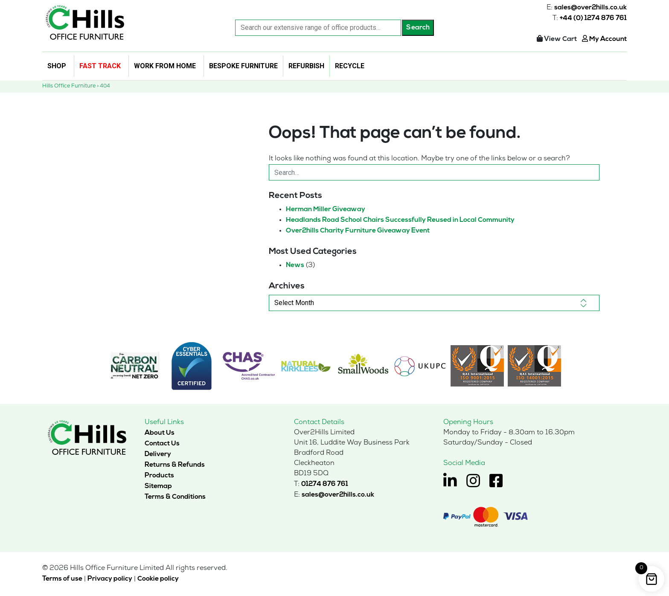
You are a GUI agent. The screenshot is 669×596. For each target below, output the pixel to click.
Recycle (349, 66)
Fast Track (100, 66)
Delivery (158, 454)
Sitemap (158, 486)
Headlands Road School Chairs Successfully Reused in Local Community (400, 219)
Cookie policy (158, 578)
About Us (160, 432)
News (295, 265)
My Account (604, 39)
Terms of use (62, 578)
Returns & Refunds (175, 464)
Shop (56, 66)
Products (159, 475)
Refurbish (306, 66)
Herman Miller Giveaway (325, 209)
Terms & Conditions (175, 496)
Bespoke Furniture (243, 66)
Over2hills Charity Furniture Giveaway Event (358, 230)
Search (418, 27)
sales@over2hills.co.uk (590, 7)
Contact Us (162, 443)
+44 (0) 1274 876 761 (593, 18)
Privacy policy (109, 578)
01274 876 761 (324, 483)
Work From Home (165, 66)
